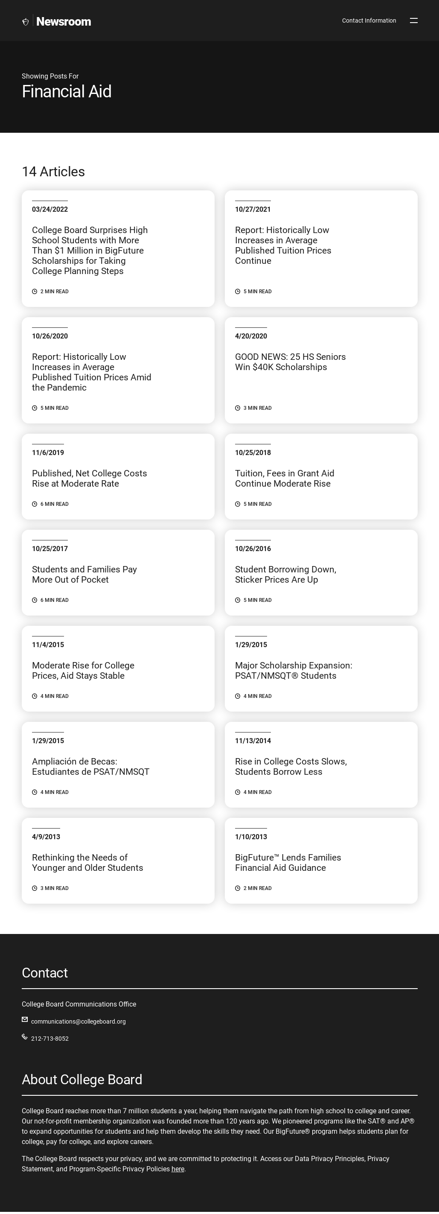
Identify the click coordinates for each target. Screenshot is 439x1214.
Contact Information (369, 20)
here (178, 1171)
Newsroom (63, 22)
